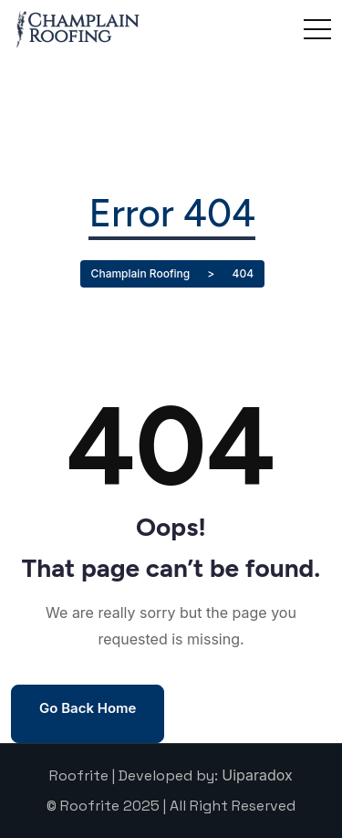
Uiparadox (257, 775)
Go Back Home (87, 708)
